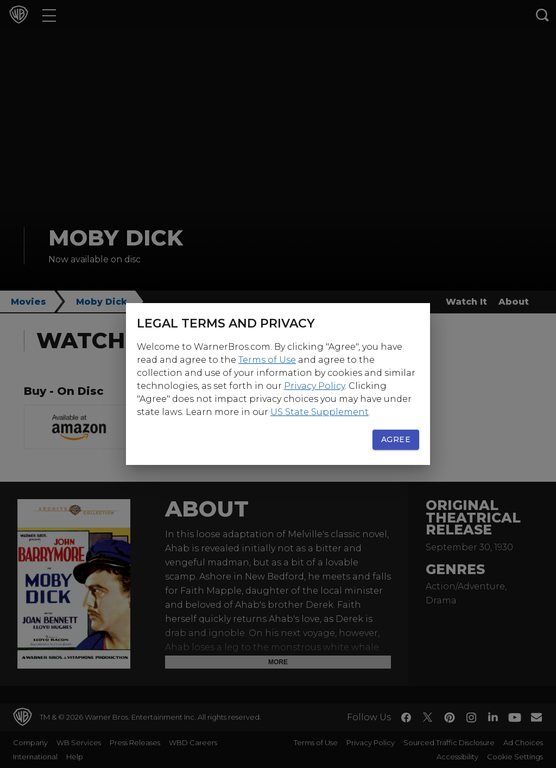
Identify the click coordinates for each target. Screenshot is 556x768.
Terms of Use (267, 360)
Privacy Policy (314, 386)
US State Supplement (319, 412)
